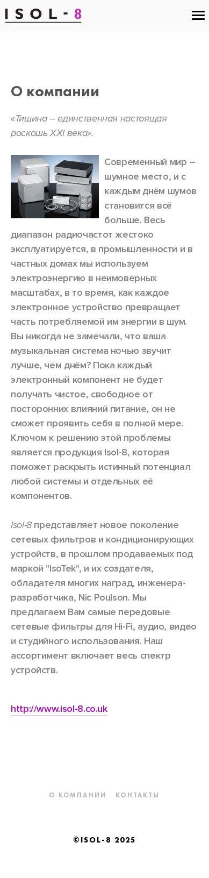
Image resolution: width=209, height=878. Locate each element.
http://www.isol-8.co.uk (59, 709)
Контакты (138, 795)
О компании (77, 795)
